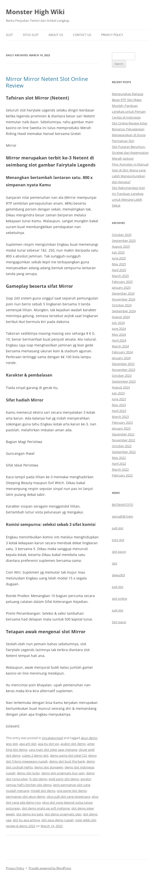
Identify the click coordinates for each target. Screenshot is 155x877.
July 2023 (118, 393)
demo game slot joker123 (68, 755)
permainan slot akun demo (25, 796)
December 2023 (123, 364)
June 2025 (119, 258)
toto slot (118, 540)
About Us (55, 35)
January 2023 (121, 428)
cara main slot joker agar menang (53, 749)
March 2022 (120, 469)
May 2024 (119, 334)
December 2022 (123, 434)
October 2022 (121, 446)
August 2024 (121, 317)
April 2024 (119, 340)
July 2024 (118, 323)
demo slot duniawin (48, 767)
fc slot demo (38, 779)
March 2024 (120, 346)
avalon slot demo (73, 744)
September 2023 (124, 381)
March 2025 (120, 276)
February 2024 (122, 352)
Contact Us (82, 35)
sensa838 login (122, 516)
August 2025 (121, 246)
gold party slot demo (64, 779)
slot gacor (119, 551)
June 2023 (119, 399)
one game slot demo (72, 790)
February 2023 (122, 422)
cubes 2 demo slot (35, 755)
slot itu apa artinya (26, 820)
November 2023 (123, 369)
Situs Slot (31, 35)
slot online (119, 598)
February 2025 (122, 281)
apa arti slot (27, 744)
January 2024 (121, 358)
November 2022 (123, 440)
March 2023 (120, 416)
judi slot (117, 528)
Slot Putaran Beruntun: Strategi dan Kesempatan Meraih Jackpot (130, 152)
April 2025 (119, 270)
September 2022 (124, 452)
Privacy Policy (112, 35)
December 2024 (123, 293)
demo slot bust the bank (67, 761)
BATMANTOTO (122, 504)
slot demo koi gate (29, 814)
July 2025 (118, 252)
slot (114, 563)
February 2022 (122, 475)
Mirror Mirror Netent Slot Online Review (47, 82)
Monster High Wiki (35, 11)
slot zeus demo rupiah (57, 820)
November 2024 (123, 299)
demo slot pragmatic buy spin (63, 773)
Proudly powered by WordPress (50, 868)
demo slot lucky (28, 773)
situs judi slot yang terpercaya (68, 796)
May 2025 (119, 264)
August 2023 (121, 387)
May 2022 (119, 457)
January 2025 (121, 287)
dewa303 (118, 575)
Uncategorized (52, 738)
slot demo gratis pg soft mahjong (46, 808)
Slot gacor (119, 622)
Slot (9, 35)
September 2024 (124, 311)
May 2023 (119, 405)
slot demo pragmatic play (63, 814)
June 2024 (119, 328)
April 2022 (119, 463)
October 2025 (121, 235)
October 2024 (121, 305)
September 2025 (124, 240)
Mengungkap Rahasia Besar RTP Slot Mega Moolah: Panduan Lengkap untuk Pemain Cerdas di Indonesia (129, 106)
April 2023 (119, 411)
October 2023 (121, 375)
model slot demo (43, 790)
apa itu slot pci (48, 744)
